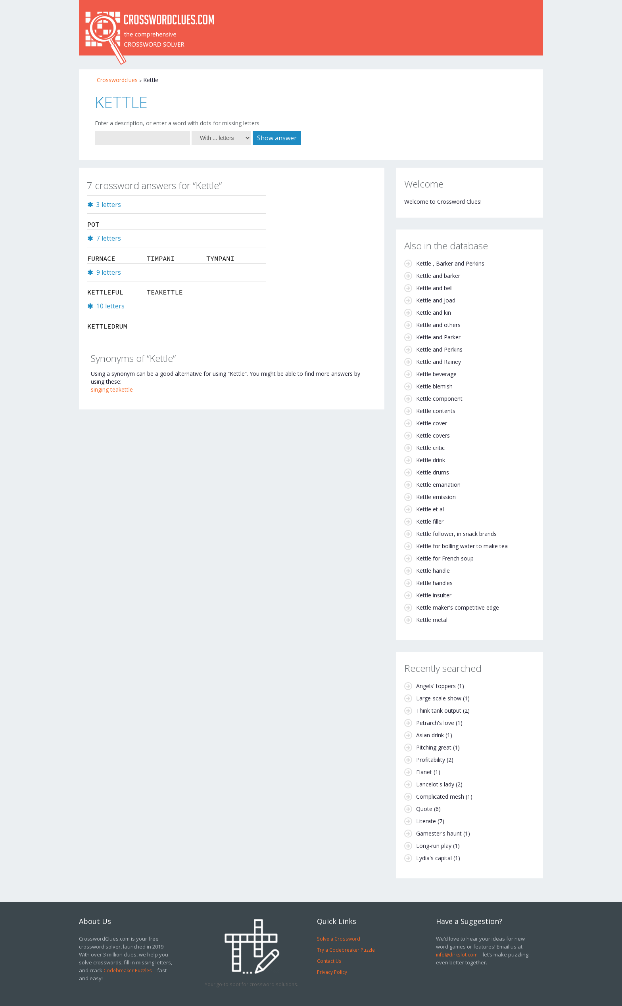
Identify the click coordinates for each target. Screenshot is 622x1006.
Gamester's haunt (439, 833)
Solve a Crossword (338, 938)
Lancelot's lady (435, 784)
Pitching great (433, 747)
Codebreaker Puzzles (128, 970)
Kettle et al (430, 509)
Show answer (277, 138)
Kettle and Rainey (438, 361)
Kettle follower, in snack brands (456, 533)
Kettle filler (429, 521)
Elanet (424, 772)
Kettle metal (431, 619)
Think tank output (438, 710)
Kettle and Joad (435, 300)
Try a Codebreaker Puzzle (346, 950)
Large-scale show (438, 698)
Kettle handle (433, 570)
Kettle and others (438, 325)
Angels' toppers (436, 686)
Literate (426, 821)
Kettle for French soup (445, 558)
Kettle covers (433, 435)
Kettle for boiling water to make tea (462, 546)
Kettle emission (436, 497)
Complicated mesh (440, 796)
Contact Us (329, 961)
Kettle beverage (436, 374)
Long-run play (433, 845)
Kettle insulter (433, 595)
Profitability (430, 759)
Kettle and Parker (438, 337)
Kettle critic (430, 447)
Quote (424, 809)
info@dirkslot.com (457, 954)
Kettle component (439, 398)
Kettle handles (434, 583)
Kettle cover (431, 423)
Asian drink (430, 735)
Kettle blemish (434, 386)
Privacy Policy (332, 972)
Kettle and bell (434, 288)
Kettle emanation (438, 484)
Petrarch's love (435, 723)
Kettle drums (432, 472)
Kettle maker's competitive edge (457, 607)
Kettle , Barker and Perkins (450, 263)
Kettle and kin (433, 312)
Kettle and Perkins (439, 349)
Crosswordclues (117, 80)
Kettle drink (430, 460)
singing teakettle (112, 389)
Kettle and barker (438, 275)
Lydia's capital (434, 858)
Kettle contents (435, 411)
